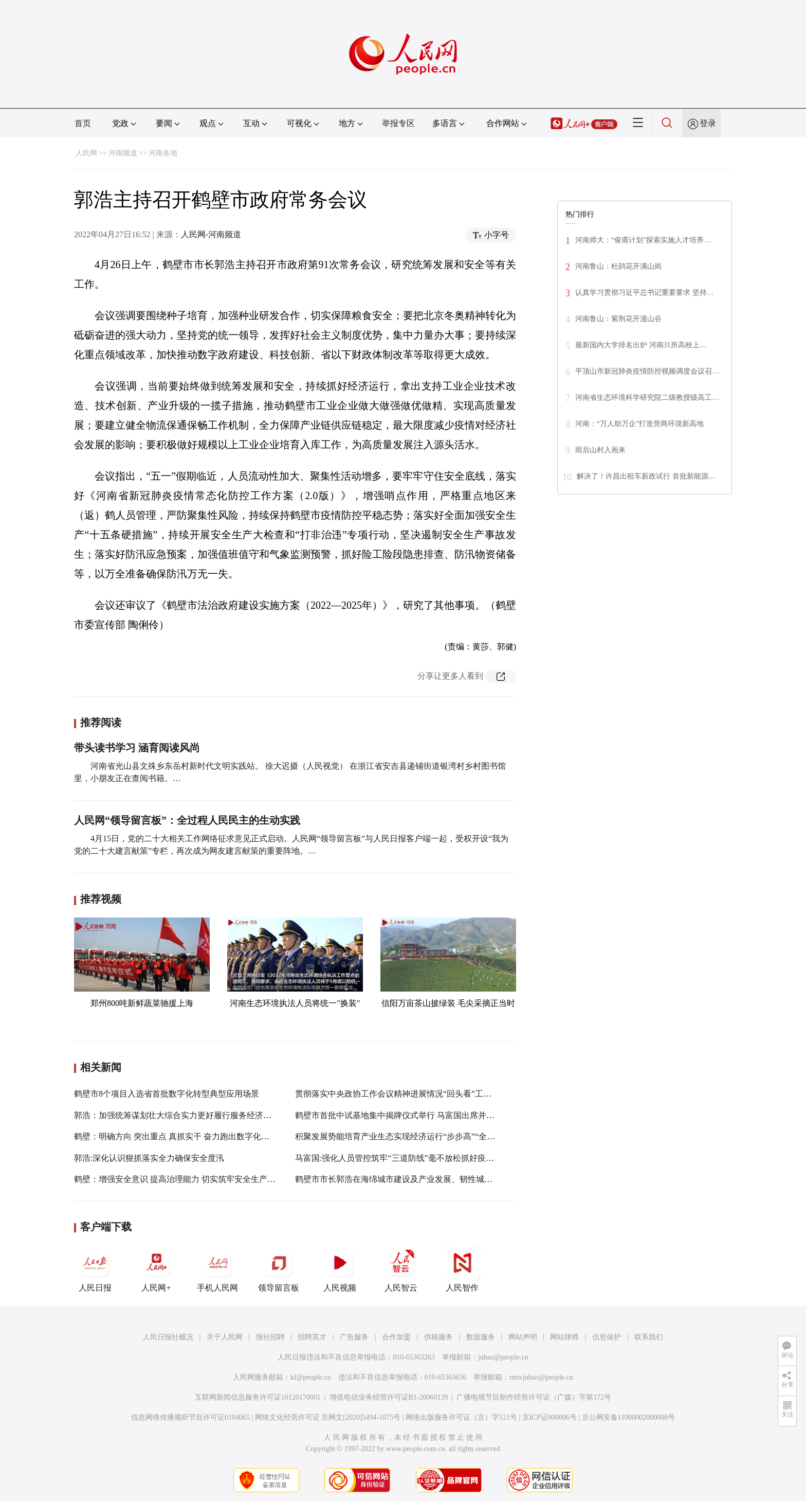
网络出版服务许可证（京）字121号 (461, 1417)
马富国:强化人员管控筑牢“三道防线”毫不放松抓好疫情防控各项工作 (419, 1158)
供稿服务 (438, 1337)
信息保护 (606, 1337)
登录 (708, 123)
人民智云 (401, 1268)
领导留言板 (278, 1268)
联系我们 (648, 1337)
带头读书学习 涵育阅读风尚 (137, 747)
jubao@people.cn (503, 1357)
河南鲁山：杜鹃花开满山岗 (619, 266)
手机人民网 (217, 1268)
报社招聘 (270, 1337)
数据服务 (480, 1337)
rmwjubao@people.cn (541, 1377)
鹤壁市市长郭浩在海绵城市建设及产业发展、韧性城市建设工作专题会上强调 (435, 1179)
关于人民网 (225, 1337)
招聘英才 (312, 1337)
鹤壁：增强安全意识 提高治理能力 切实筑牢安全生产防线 (179, 1179)
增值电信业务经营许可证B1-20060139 (388, 1397)
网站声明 (522, 1337)
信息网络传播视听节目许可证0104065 (190, 1417)
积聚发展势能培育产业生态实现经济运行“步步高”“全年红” (401, 1136)
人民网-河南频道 (211, 234)
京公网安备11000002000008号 (628, 1417)
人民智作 (462, 1268)
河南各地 (163, 153)
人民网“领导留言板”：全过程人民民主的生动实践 (187, 820)
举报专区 (398, 123)
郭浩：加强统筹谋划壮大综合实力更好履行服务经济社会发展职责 (193, 1115)
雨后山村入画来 (600, 450)
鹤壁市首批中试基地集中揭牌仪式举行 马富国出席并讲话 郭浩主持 (416, 1115)
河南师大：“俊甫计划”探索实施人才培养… (643, 240)
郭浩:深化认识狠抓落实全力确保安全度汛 (149, 1158)
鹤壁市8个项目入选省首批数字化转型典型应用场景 (166, 1093)
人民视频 (340, 1268)
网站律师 (564, 1337)
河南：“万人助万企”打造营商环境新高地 (639, 424)
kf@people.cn (310, 1377)
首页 (83, 123)
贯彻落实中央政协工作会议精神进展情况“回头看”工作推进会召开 (414, 1093)
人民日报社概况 (168, 1337)
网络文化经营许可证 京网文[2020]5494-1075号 (328, 1417)
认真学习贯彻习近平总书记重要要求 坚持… (644, 292)
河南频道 (122, 153)
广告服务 (354, 1337)
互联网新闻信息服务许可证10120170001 (258, 1397)
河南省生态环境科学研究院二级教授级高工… (647, 397)
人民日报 (95, 1268)
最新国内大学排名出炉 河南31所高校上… (641, 345)
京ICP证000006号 (549, 1417)
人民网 (86, 153)
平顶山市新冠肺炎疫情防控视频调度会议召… (647, 371)
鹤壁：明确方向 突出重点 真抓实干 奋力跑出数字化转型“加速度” (191, 1136)
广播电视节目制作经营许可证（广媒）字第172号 (533, 1397)
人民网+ (156, 1268)
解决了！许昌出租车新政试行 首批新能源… (646, 476)
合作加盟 (396, 1337)
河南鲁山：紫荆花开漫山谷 (618, 319)
